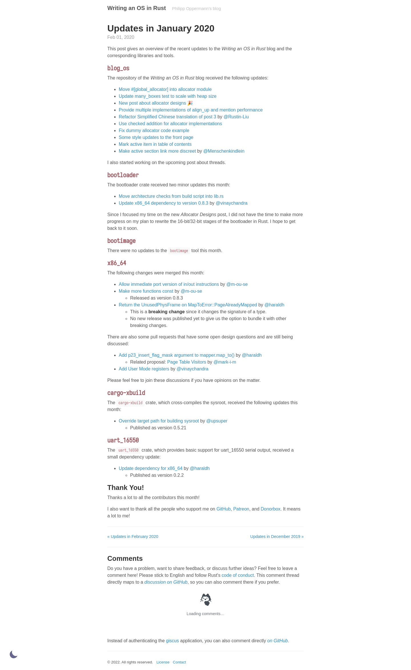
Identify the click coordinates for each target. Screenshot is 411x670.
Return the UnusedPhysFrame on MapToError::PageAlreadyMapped (188, 304)
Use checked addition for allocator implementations (170, 123)
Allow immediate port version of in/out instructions (169, 284)
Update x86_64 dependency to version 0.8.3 (163, 203)
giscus (172, 640)
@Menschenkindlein (223, 151)
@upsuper (216, 420)
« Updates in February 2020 (132, 536)
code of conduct (238, 575)
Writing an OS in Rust (136, 8)
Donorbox (270, 509)
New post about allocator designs (152, 103)
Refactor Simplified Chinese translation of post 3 (167, 116)
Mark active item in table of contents (155, 144)
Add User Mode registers (144, 368)
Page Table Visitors (186, 362)
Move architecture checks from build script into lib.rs (171, 196)
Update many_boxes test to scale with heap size (167, 96)
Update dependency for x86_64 (150, 468)
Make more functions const (146, 291)
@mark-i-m (224, 362)
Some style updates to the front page (156, 137)
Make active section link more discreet (157, 151)
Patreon (241, 509)
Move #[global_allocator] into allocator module (165, 89)
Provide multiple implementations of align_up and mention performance (191, 109)
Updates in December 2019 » (277, 536)
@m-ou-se (237, 284)
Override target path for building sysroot (159, 420)
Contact (179, 662)
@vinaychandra (231, 203)
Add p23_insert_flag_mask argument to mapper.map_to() (177, 355)
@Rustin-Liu (236, 116)
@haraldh (275, 304)
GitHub (223, 509)
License (163, 662)
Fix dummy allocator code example (154, 130)
